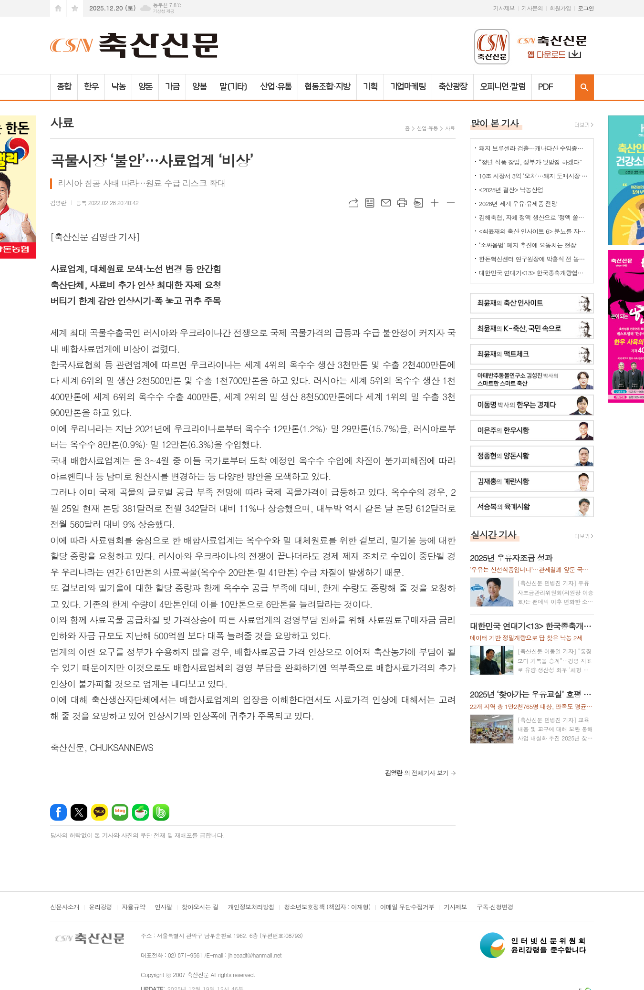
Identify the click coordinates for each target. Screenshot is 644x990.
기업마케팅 (408, 87)
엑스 (79, 812)
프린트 (402, 203)
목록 (369, 203)
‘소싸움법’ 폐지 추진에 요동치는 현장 (527, 245)
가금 (172, 87)
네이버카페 (140, 812)
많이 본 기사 (495, 122)
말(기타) (233, 87)
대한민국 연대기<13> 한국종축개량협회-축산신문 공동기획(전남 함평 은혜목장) (534, 272)
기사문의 (532, 8)
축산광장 (452, 87)
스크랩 (418, 203)
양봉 (199, 87)
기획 (370, 87)
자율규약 (133, 907)
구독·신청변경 (495, 907)
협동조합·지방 (327, 87)
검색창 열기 (584, 87)
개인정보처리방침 (251, 907)
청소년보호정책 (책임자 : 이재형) (327, 907)
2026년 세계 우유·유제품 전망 (518, 203)
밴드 (161, 812)
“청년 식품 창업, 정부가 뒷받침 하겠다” (530, 162)
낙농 (118, 87)
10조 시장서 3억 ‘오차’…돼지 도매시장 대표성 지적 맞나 (534, 175)
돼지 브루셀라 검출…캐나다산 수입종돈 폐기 (534, 148)
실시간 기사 (493, 534)
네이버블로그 (120, 812)
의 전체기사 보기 (416, 772)
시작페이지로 (58, 8)
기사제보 (504, 8)
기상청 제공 (163, 11)
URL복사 (353, 203)
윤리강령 (100, 907)
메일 (386, 203)
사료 (450, 128)
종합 (64, 87)
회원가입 (560, 8)
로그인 (586, 8)
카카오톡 (99, 812)
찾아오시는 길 (200, 907)
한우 (91, 87)
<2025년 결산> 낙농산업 (511, 189)
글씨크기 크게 (434, 203)
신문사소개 (64, 907)
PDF (545, 87)
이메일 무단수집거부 (407, 907)
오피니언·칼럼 (502, 87)
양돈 (145, 87)
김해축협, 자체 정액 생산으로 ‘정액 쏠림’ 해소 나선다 (534, 217)
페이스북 (58, 812)
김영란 (58, 202)
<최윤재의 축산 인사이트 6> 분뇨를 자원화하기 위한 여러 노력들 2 (534, 231)
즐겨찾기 (75, 8)
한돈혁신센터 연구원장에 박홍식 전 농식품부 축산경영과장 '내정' (534, 258)
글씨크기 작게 (451, 203)
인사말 (163, 907)
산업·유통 (276, 87)
